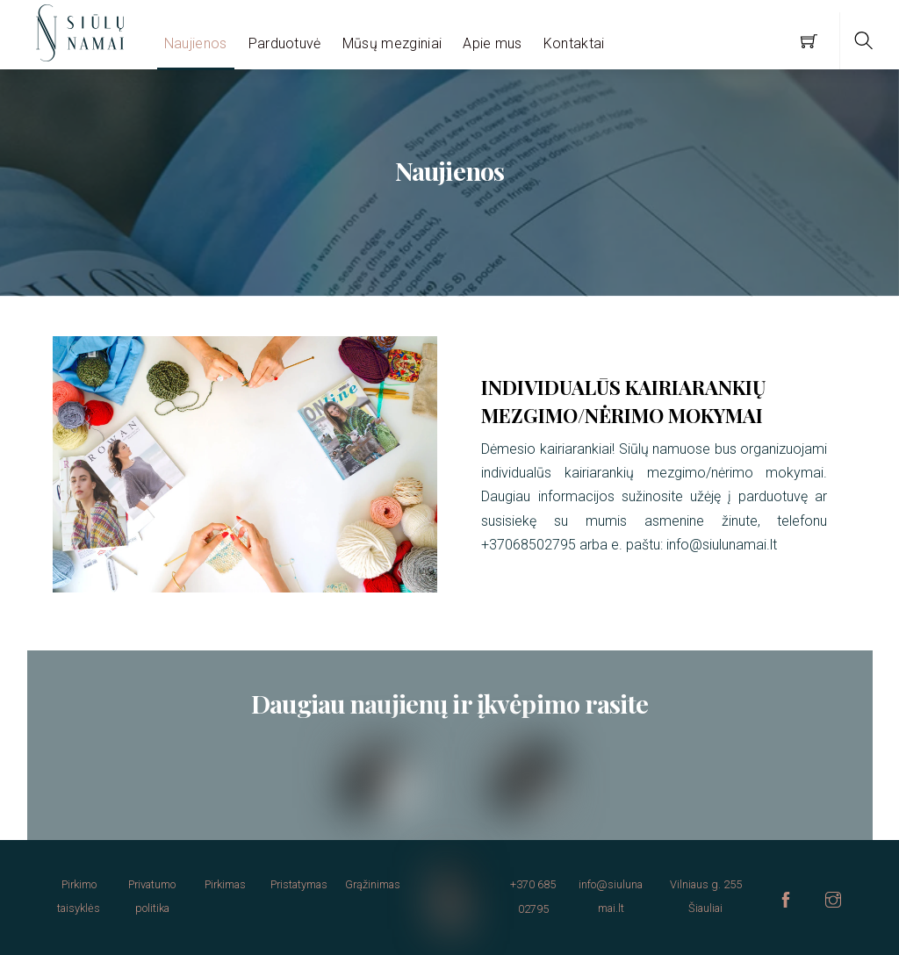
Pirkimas (225, 884)
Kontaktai (574, 43)
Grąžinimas (372, 884)
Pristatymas (298, 884)
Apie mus (492, 43)
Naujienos (195, 43)
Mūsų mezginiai (392, 43)
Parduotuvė (284, 43)
